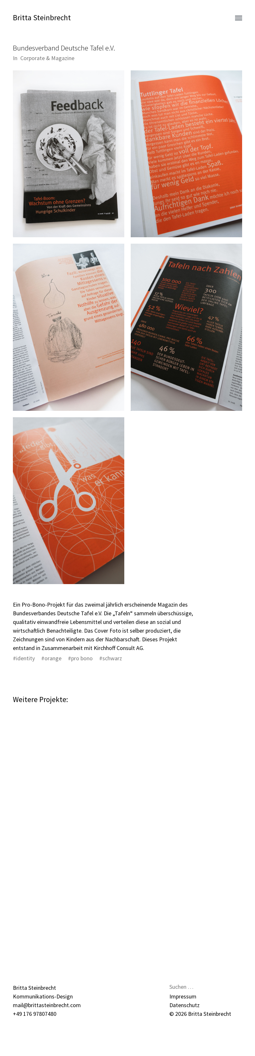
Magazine (62, 58)
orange (52, 658)
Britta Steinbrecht (42, 17)
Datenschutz (184, 1005)
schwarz (112, 658)
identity (25, 658)
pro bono (82, 658)
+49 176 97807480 (34, 1013)
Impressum (182, 996)
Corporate (32, 58)
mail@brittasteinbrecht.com (47, 1005)
